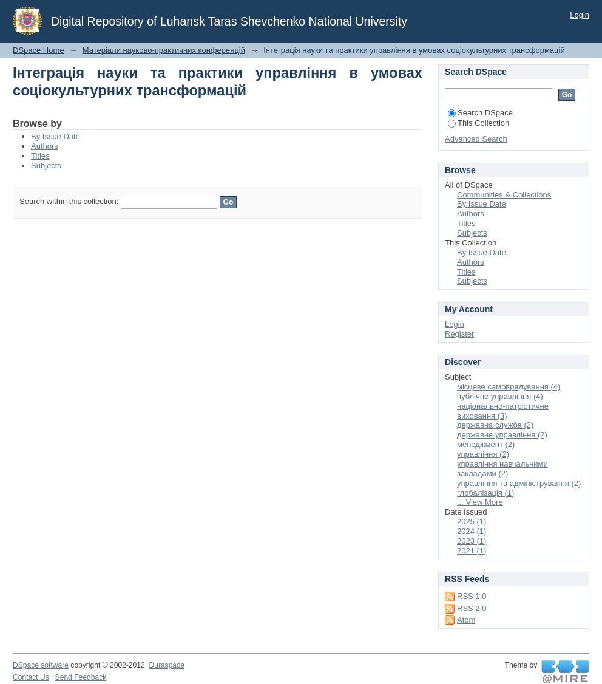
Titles (40, 155)
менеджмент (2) (486, 444)
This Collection (478, 123)
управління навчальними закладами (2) (502, 468)
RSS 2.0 (471, 608)
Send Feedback (81, 677)
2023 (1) (471, 540)
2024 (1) (471, 531)
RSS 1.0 (471, 596)
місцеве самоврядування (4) (508, 386)
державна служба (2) (495, 424)
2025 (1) (471, 521)
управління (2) (483, 454)
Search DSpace (480, 112)
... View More (480, 502)
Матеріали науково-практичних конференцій (164, 50)
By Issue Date (55, 136)
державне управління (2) (502, 434)
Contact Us (31, 677)
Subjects (46, 165)
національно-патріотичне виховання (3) (503, 411)
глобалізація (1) (485, 493)
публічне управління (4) (500, 396)
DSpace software (41, 665)
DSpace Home (38, 50)
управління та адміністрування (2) (519, 483)
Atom (466, 619)
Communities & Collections (504, 194)
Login (579, 14)
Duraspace (166, 665)
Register (459, 333)
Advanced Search (476, 138)
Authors (44, 146)
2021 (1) (471, 550)
